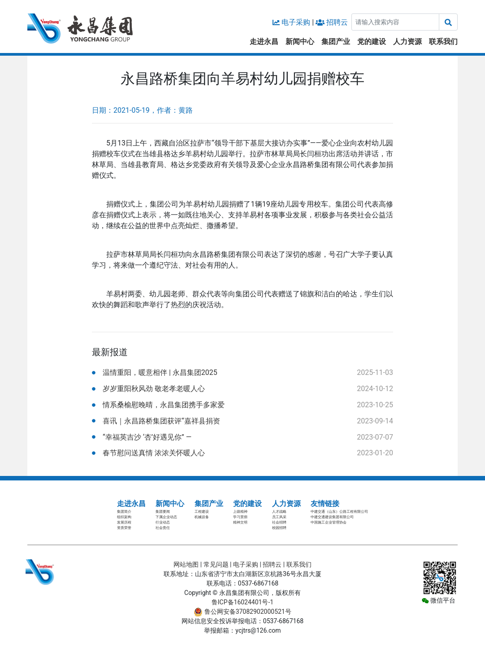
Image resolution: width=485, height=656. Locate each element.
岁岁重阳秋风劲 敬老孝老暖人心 (154, 388)
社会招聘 (279, 522)
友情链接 (325, 503)
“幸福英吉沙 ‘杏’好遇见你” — (147, 437)
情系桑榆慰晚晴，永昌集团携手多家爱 (164, 405)
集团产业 (335, 41)
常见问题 (216, 564)
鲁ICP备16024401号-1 (242, 602)
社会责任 (163, 528)
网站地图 (186, 564)
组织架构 (124, 517)
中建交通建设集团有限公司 (332, 517)
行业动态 (163, 522)
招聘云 (337, 22)
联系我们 (443, 41)
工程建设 (202, 512)
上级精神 (240, 512)
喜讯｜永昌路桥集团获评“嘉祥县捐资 (161, 421)
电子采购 (295, 22)
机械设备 (202, 517)
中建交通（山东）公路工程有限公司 (339, 512)
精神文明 (240, 522)
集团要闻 (163, 512)
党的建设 (371, 41)
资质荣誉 (124, 528)
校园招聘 (279, 528)
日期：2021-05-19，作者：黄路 (142, 110)
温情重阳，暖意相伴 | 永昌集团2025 (160, 372)
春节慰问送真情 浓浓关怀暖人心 (154, 453)
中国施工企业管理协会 (328, 522)
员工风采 (279, 517)
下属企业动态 (166, 517)
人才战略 (279, 512)
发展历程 (124, 522)
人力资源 (407, 41)
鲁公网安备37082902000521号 (242, 611)
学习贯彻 (240, 517)
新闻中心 (300, 41)
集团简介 (124, 512)
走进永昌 (264, 41)
